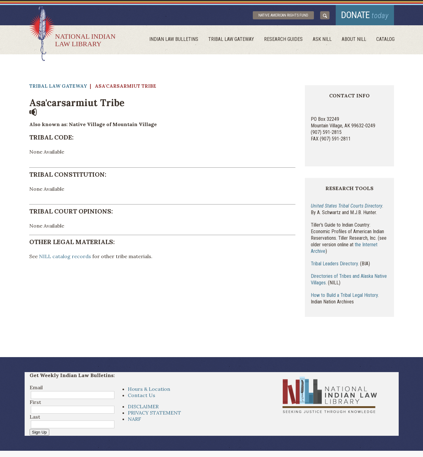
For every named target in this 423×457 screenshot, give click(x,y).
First (35, 402)
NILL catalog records (64, 256)
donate (365, 14)
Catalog (385, 39)
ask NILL (322, 39)
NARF (134, 419)
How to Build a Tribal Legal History (344, 295)
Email (36, 387)
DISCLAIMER (143, 406)
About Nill (354, 39)
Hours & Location (149, 389)
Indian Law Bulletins (173, 39)
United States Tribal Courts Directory (346, 206)
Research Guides (283, 39)
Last (35, 417)
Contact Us (141, 395)
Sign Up (39, 432)
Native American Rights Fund (283, 15)
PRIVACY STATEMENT (154, 413)
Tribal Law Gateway (231, 39)
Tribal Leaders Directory (334, 264)
